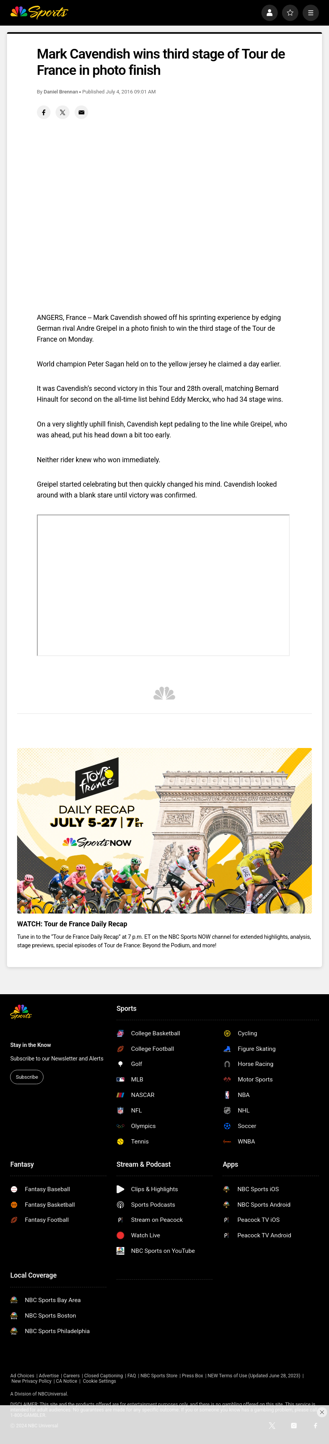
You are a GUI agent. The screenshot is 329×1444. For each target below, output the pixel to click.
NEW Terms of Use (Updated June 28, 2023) (253, 1375)
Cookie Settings (99, 1381)
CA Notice (66, 1381)
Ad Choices (22, 1375)
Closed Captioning (103, 1375)
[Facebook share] (43, 112)
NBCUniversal (52, 1394)
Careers (71, 1375)
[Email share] (81, 112)
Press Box (192, 1375)
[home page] (39, 13)
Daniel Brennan (61, 92)
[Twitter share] (62, 112)
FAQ (131, 1375)
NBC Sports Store (159, 1375)
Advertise (49, 1375)
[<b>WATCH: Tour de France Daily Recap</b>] (164, 831)
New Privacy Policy (32, 1381)
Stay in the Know (30, 1045)
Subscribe (27, 1077)
